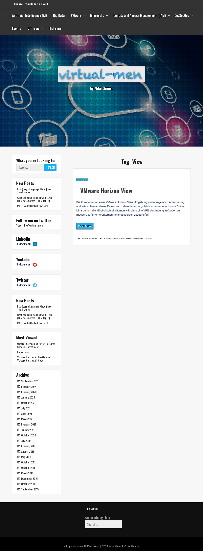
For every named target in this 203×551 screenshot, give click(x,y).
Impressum (23, 352)
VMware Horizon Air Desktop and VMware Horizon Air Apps (34, 358)
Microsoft (97, 15)
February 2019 (28, 446)
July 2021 (26, 408)
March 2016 (27, 473)
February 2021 (28, 424)
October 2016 (28, 467)
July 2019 (26, 440)
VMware (76, 15)
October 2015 (28, 484)
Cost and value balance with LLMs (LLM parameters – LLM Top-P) (34, 199)
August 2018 (27, 451)
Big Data (59, 15)
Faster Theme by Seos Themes (123, 546)
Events (16, 28)
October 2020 (28, 435)
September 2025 (30, 381)
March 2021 (27, 419)
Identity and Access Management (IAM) (139, 15)
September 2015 (30, 489)
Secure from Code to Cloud (31, 3)
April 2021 (26, 413)
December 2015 (29, 478)
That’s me (54, 28)
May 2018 (26, 457)
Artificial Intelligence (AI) (29, 15)
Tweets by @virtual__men (29, 225)
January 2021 (27, 430)
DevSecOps (181, 15)
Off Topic (33, 28)
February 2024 (28, 386)
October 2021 (28, 402)
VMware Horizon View (88, 188)
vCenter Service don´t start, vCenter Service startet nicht (36, 345)
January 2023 (28, 397)
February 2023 (28, 392)
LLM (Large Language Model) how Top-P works (34, 190)
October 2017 (28, 462)
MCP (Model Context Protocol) (32, 206)
